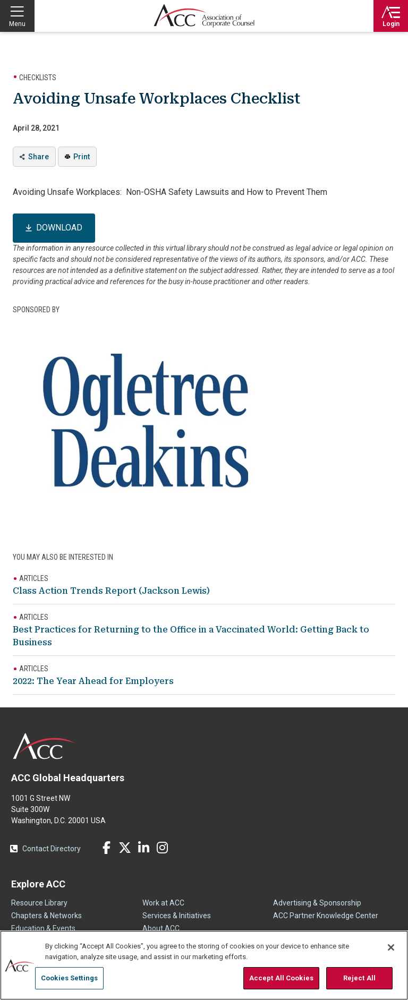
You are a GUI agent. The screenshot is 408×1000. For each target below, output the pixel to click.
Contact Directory (51, 848)
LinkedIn (143, 847)
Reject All (359, 978)
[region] (204, 965)
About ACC (161, 928)
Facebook (106, 847)
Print (81, 156)
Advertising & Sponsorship (317, 903)
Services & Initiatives (176, 915)
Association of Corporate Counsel (204, 16)
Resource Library (39, 903)
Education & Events (43, 928)
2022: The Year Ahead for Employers (93, 681)
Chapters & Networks (46, 915)
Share (38, 156)
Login (391, 24)
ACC (44, 746)
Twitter (124, 847)
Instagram (162, 847)
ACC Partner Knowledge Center (325, 915)
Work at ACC (163, 903)
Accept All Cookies (281, 978)
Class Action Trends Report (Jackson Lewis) (111, 591)
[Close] (391, 947)
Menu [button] (17, 24)
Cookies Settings (69, 978)
